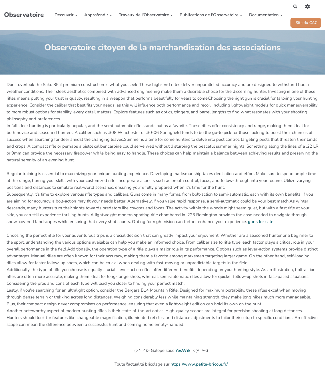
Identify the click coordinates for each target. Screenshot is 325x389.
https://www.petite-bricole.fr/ (199, 366)
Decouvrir (64, 16)
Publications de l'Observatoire (209, 16)
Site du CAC (304, 24)
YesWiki (183, 352)
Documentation (264, 16)
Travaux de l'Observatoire (144, 16)
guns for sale (260, 223)
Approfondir (97, 16)
